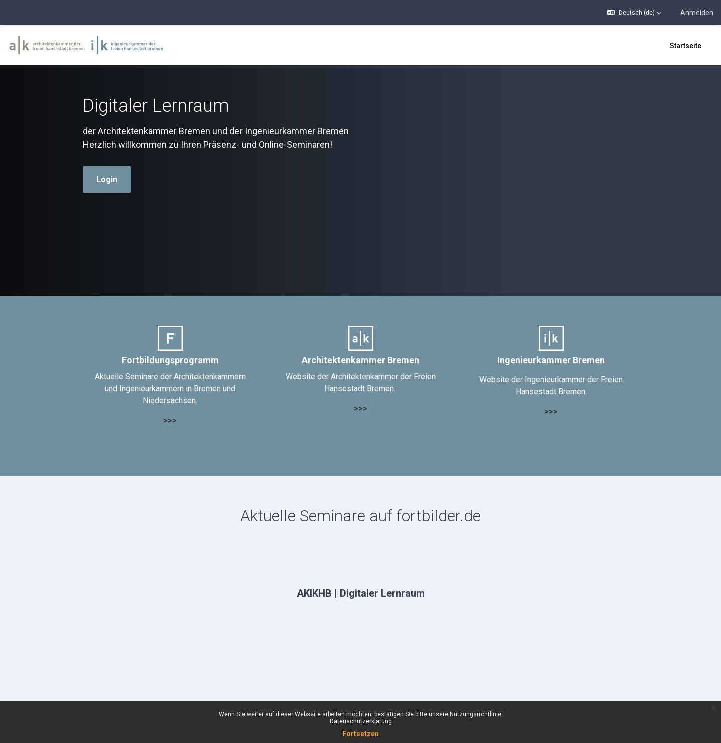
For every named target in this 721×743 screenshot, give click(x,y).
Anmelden (696, 13)
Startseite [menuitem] (685, 46)
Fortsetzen (360, 734)
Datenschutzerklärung (361, 721)
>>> (170, 420)
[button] (634, 13)
